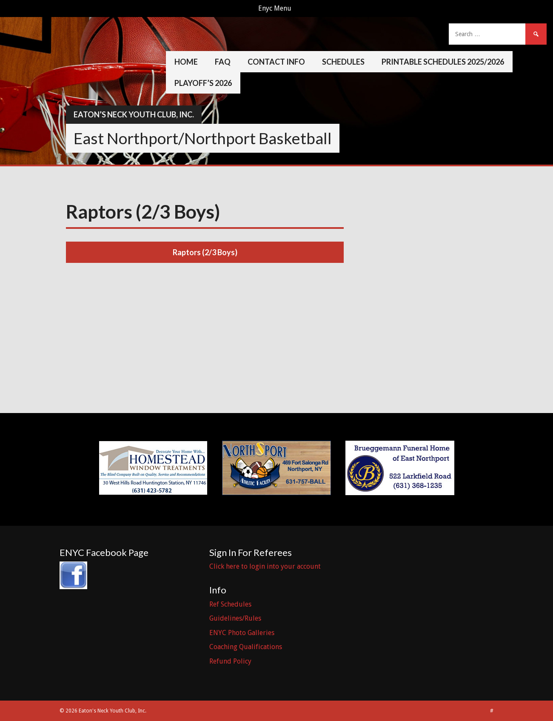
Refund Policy (230, 661)
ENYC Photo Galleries (241, 633)
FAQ (223, 61)
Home (186, 61)
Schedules (343, 61)
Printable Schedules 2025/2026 (443, 61)
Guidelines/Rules (235, 618)
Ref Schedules (230, 604)
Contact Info (276, 61)
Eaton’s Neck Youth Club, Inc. (134, 114)
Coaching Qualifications (245, 647)
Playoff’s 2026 (203, 83)
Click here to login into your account (265, 566)
